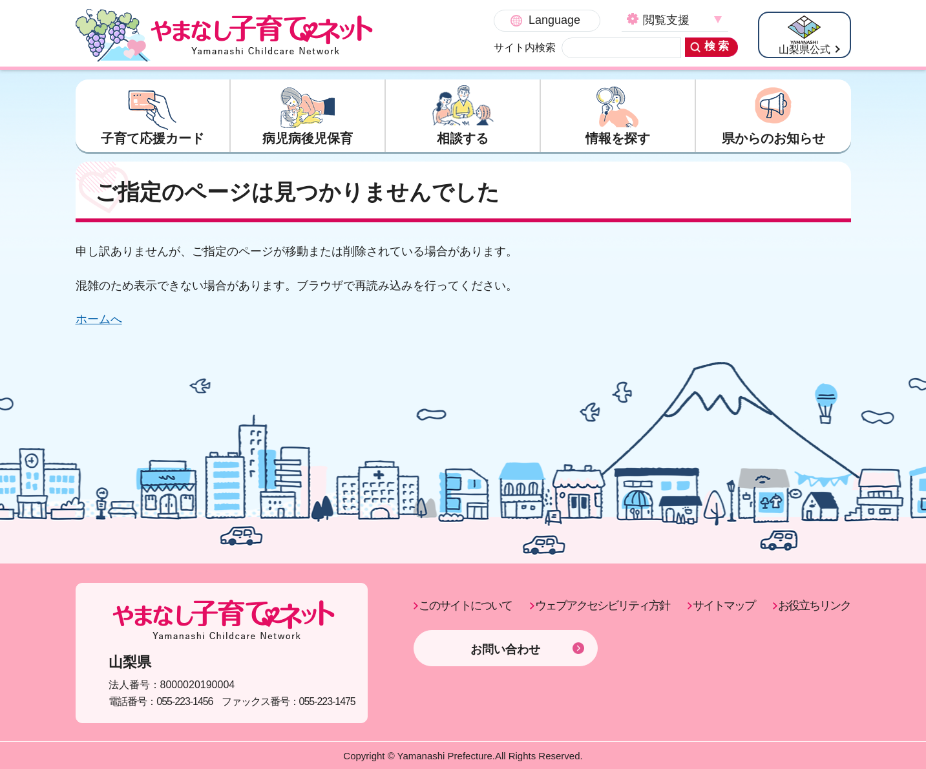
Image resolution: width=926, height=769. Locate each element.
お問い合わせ (505, 649)
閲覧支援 (666, 20)
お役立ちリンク (814, 605)
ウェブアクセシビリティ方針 (602, 605)
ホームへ (99, 319)
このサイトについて (465, 605)
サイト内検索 (525, 47)
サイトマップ (724, 605)
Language (554, 20)
